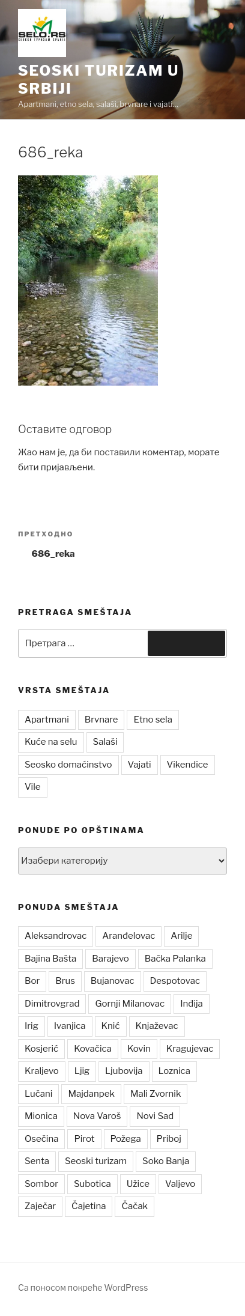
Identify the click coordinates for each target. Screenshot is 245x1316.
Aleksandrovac (55, 935)
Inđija (191, 1003)
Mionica (41, 1116)
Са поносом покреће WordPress (83, 1287)
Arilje (181, 935)
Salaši (105, 741)
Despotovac (175, 980)
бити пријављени (55, 467)
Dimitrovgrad (52, 1003)
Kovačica (93, 1048)
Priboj (169, 1138)
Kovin (139, 1048)
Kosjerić (41, 1048)
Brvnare (101, 719)
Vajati (139, 764)
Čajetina (88, 1206)
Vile (33, 786)
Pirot (84, 1138)
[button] (42, 33)
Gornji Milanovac (130, 1003)
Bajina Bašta (50, 958)
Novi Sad (155, 1116)
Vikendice (187, 764)
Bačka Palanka (175, 958)
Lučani (38, 1093)
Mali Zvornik (155, 1093)
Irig (31, 1025)
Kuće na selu (51, 741)
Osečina (41, 1138)
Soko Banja (165, 1161)
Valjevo (180, 1183)
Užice (138, 1183)
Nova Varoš (97, 1116)
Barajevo (110, 958)
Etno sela (152, 719)
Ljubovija (123, 1071)
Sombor (41, 1183)
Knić (110, 1025)
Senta (37, 1161)
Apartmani (47, 719)
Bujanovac (113, 980)
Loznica (174, 1071)
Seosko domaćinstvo (68, 764)
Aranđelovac (128, 935)
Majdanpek (91, 1093)
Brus (65, 980)
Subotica (92, 1183)
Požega (125, 1138)
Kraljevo (42, 1071)
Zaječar (40, 1206)
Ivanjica (70, 1025)
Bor (32, 980)
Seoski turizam (96, 1161)
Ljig (81, 1071)
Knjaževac (157, 1025)
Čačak (134, 1206)
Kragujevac (190, 1048)
